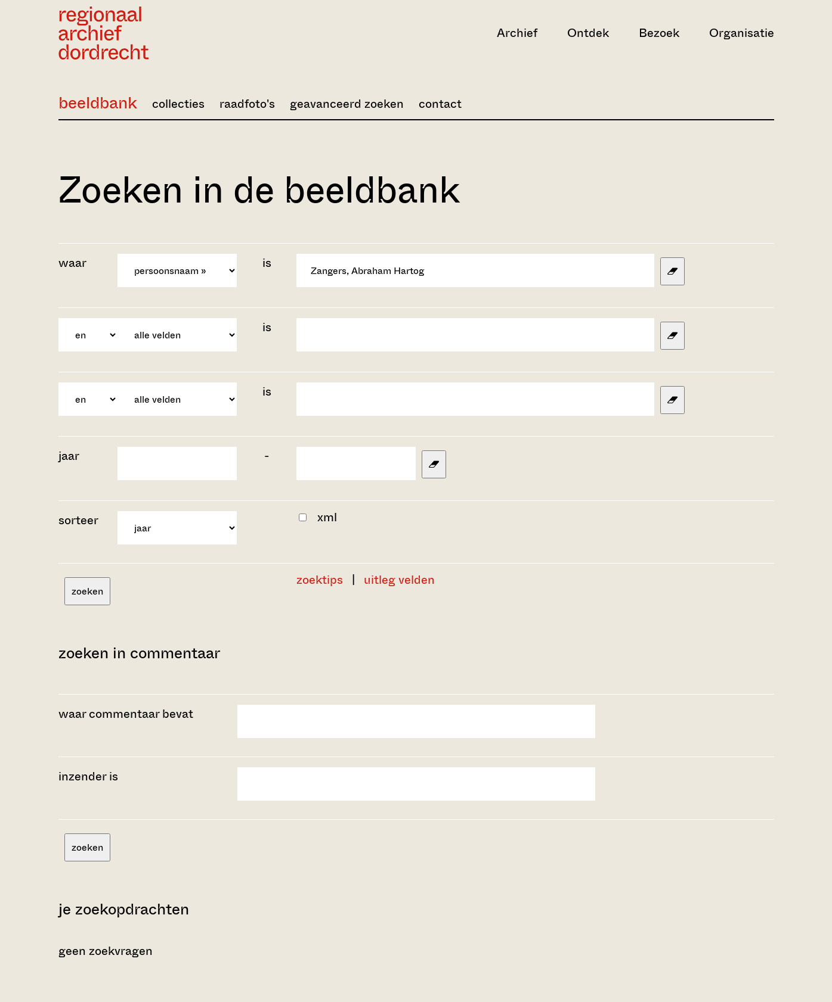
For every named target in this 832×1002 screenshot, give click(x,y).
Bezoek (659, 33)
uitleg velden (399, 580)
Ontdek (588, 33)
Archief (517, 33)
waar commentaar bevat (125, 714)
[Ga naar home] (165, 33)
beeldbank (97, 103)
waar (73, 263)
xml (327, 517)
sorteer (78, 520)
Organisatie (741, 33)
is (266, 263)
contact (440, 104)
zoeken (87, 591)
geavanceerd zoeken (347, 104)
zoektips (319, 580)
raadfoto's (247, 104)
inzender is (88, 776)
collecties (178, 104)
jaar (68, 456)
